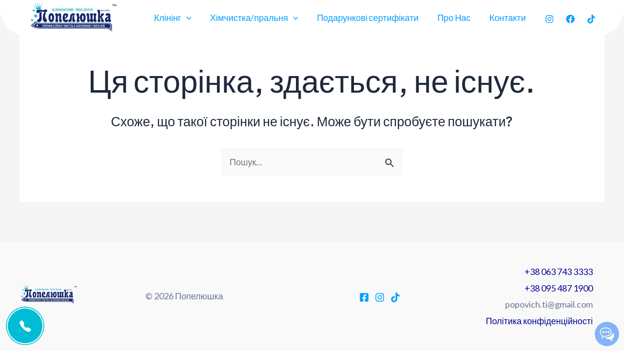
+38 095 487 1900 (559, 288)
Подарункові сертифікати (371, 17)
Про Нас (455, 17)
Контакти (508, 17)
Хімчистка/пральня (258, 17)
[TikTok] (591, 19)
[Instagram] (549, 19)
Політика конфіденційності (539, 320)
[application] (192, 17)
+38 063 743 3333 (559, 271)
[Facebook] (570, 19)
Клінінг (178, 17)
